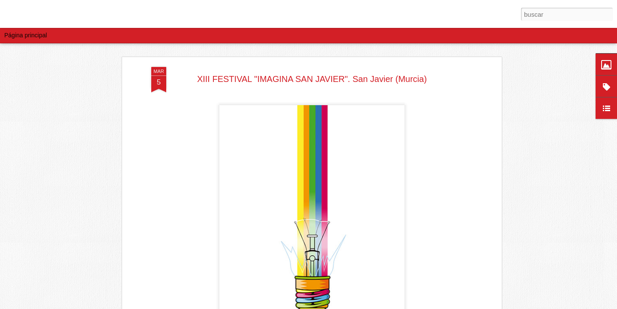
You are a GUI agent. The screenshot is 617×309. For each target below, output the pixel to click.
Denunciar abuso (388, 304)
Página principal (25, 35)
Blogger (360, 304)
